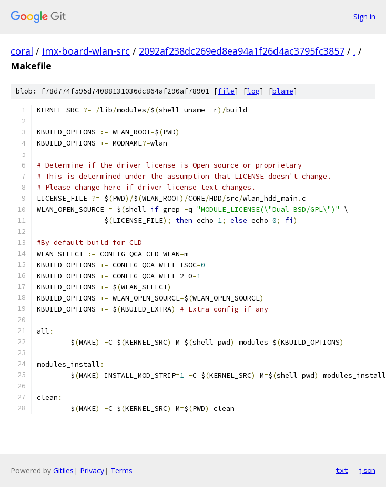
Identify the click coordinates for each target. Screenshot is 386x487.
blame (282, 91)
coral (22, 51)
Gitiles (63, 470)
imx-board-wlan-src (86, 51)
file (226, 91)
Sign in (364, 17)
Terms (121, 470)
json (367, 470)
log (253, 91)
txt (342, 470)
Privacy (92, 470)
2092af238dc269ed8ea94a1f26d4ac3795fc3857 (241, 51)
